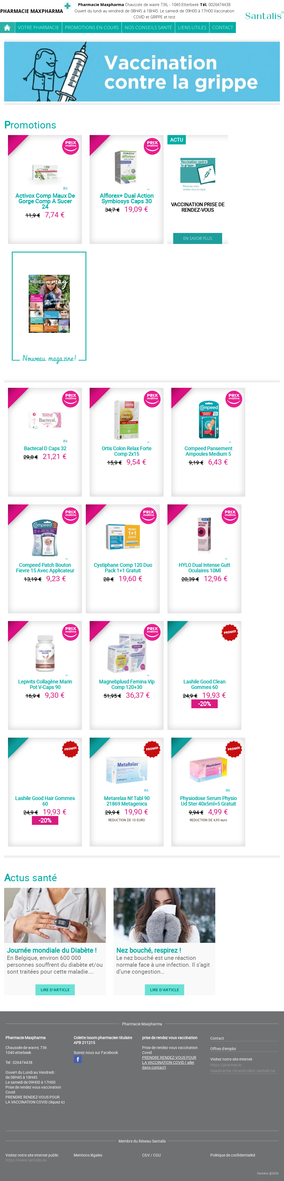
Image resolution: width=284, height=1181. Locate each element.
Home (7, 27)
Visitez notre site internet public (32, 1158)
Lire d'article (55, 989)
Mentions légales (88, 1155)
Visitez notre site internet (242, 1064)
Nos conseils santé (148, 27)
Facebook (78, 1059)
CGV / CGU (151, 1155)
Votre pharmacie (38, 27)
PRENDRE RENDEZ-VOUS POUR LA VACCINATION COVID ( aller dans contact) (169, 1062)
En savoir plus (197, 238)
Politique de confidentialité (232, 1155)
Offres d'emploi (223, 1048)
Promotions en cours (92, 27)
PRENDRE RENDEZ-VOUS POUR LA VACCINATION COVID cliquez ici (35, 1100)
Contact (222, 27)
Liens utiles (192, 27)
